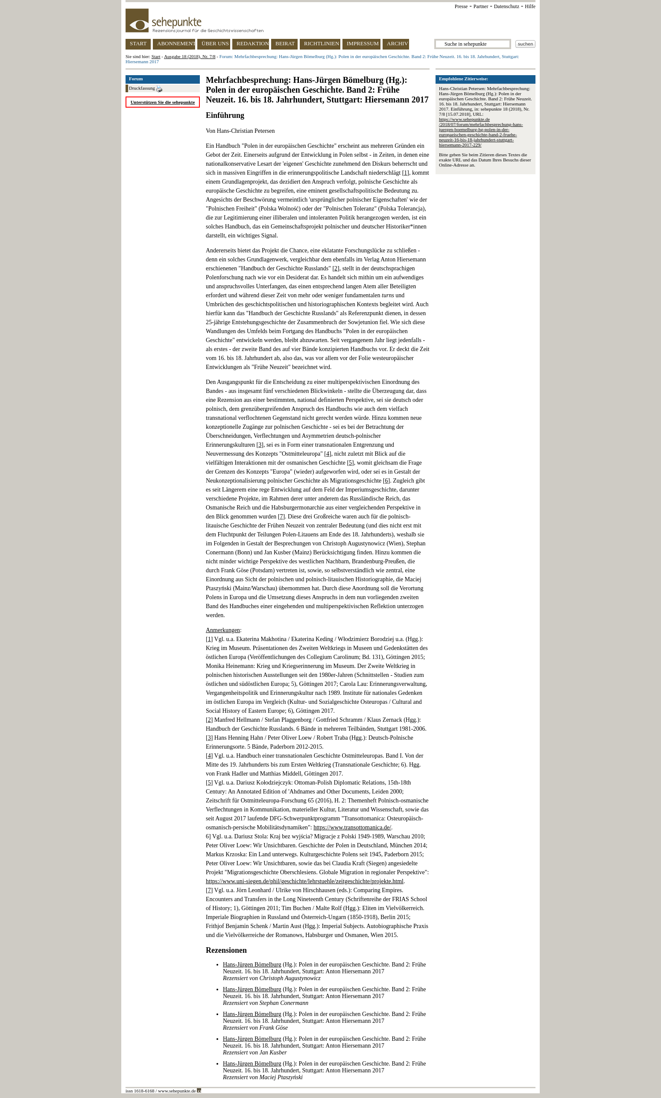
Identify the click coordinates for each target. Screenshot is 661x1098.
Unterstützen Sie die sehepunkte (163, 102)
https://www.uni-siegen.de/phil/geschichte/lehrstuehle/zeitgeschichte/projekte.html (305, 881)
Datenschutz (506, 6)
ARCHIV (397, 43)
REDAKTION (253, 43)
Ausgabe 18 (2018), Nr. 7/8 (189, 56)
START (138, 43)
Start (156, 56)
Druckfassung (145, 88)
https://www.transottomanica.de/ (352, 827)
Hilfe (530, 6)
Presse (461, 6)
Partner (481, 6)
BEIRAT (285, 43)
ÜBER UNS (215, 43)
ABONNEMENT (176, 43)
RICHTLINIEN (321, 43)
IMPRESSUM (363, 43)
